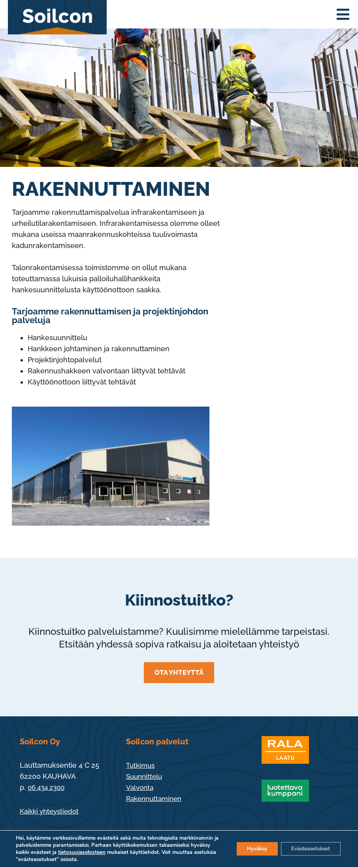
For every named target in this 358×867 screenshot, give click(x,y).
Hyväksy (250, 848)
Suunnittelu (145, 776)
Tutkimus (141, 765)
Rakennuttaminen (156, 798)
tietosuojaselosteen (101, 852)
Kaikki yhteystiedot (51, 811)
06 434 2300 (48, 787)
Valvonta (140, 787)
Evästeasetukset (308, 848)
